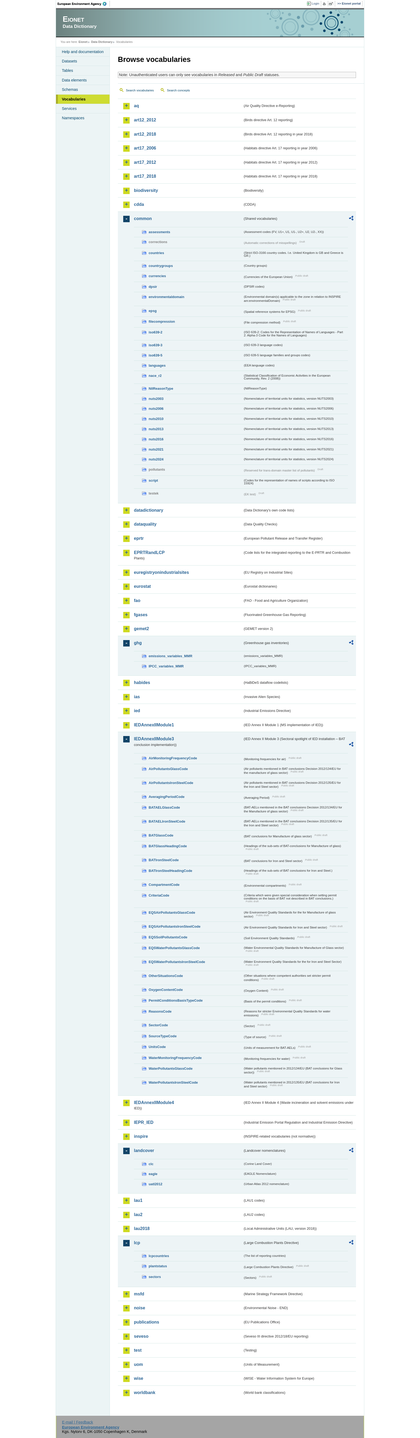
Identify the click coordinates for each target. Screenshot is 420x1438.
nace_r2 (155, 376)
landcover (144, 1150)
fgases (141, 614)
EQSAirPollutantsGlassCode (172, 913)
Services (69, 108)
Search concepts (178, 90)
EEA (84, 3)
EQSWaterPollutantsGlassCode (174, 948)
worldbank (144, 1392)
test (137, 1350)
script (153, 480)
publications (146, 1322)
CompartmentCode (164, 885)
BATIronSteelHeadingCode (170, 871)
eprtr (139, 538)
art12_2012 (145, 120)
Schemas (70, 89)
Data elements (74, 80)
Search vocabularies (140, 90)
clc (151, 1164)
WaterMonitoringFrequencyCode (175, 1058)
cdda (139, 204)
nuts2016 (156, 439)
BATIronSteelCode (164, 860)
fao (137, 600)
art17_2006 (145, 148)
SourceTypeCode (163, 1036)
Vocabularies (74, 99)
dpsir (153, 287)
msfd (139, 1294)
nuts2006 (156, 409)
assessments (159, 232)
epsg (153, 311)
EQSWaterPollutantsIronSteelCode (177, 962)
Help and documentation (83, 52)
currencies (157, 276)
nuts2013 (156, 429)
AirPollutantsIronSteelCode (171, 783)
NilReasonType (161, 389)
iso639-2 (155, 332)
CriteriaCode (159, 895)
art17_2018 (145, 176)
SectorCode (158, 1025)
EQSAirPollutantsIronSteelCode (174, 926)
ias (137, 696)
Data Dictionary (101, 41)
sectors (155, 1277)
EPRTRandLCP (149, 552)
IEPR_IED (143, 1122)
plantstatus (158, 1266)
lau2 (138, 1214)
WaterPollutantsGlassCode (171, 1069)
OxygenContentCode (166, 990)
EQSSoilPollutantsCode (168, 937)
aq (136, 105)
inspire (141, 1136)
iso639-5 (155, 355)
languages (157, 365)
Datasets (69, 61)
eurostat (142, 586)
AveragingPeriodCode (167, 797)
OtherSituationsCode (166, 976)
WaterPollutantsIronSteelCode (173, 1082)
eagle (153, 1174)
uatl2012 (155, 1184)
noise (139, 1308)
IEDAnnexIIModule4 (154, 1102)
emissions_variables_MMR (170, 656)
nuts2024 (156, 459)
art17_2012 (145, 162)
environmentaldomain (166, 297)
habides (142, 682)
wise (138, 1378)
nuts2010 (156, 419)
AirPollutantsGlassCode (168, 769)
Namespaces (73, 118)
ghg (138, 643)
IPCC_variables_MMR (166, 666)
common (143, 218)
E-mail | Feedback (77, 1422)
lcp (137, 1242)
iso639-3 (155, 345)
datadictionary (148, 510)
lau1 (138, 1200)
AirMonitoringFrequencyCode (173, 758)
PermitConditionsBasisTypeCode (176, 1000)
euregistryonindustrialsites (161, 572)
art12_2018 (145, 134)
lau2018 (142, 1228)
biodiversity (146, 190)
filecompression (162, 321)
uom (138, 1364)
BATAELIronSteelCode (167, 821)
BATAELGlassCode (164, 807)
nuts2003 (156, 399)
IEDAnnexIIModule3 (154, 739)
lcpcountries (159, 1256)
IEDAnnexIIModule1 (154, 725)
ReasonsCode (160, 1011)
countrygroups (161, 266)
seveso (141, 1336)
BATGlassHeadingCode (168, 846)
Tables (67, 70)
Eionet (82, 41)
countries (156, 253)
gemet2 (141, 628)
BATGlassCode (161, 835)
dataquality (145, 524)
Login (315, 3)
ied (137, 710)
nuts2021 (156, 449)
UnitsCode (157, 1047)
